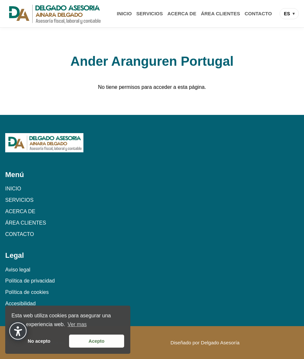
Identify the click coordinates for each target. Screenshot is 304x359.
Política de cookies (27, 292)
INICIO (124, 13)
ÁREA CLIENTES (220, 13)
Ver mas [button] (77, 324)
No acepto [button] (39, 341)
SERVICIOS (149, 13)
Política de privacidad (30, 280)
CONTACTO (258, 13)
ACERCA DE (181, 13)
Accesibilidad (20, 303)
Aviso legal (17, 269)
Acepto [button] (97, 341)
